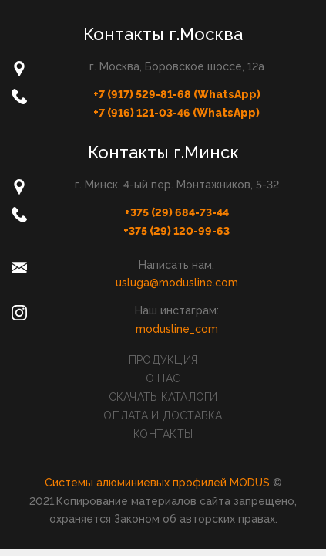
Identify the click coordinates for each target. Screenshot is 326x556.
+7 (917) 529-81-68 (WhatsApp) (176, 94)
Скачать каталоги (163, 397)
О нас (163, 378)
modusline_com (177, 329)
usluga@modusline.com (177, 282)
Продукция (163, 359)
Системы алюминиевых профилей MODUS (157, 482)
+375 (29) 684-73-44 (177, 212)
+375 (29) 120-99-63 (176, 231)
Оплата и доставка (162, 415)
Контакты (163, 434)
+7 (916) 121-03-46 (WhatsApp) (176, 113)
